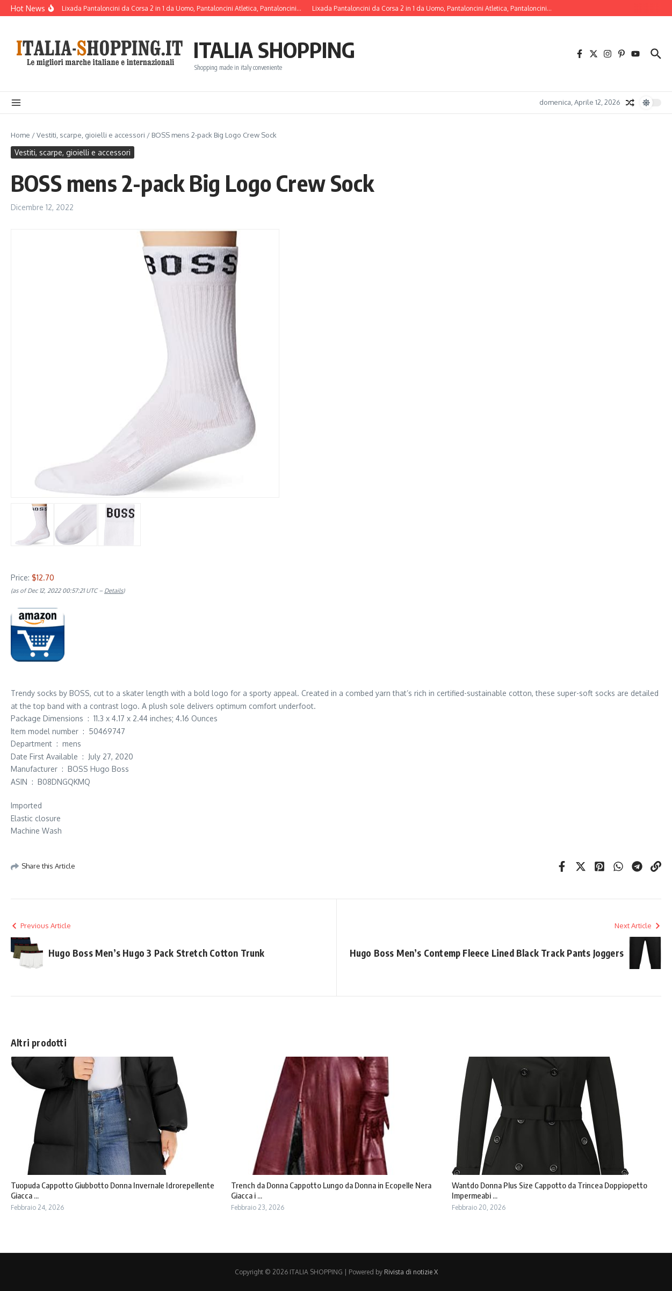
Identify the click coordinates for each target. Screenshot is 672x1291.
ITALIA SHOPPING (274, 49)
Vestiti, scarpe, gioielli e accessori (91, 135)
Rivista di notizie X (411, 1272)
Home (20, 135)
